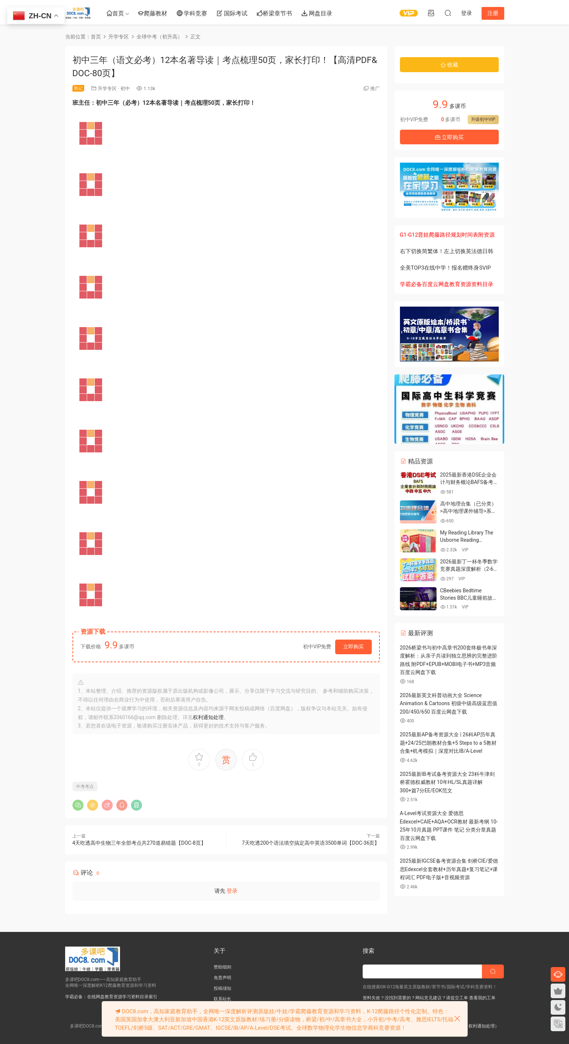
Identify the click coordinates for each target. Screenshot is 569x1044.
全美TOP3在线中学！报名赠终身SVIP (445, 267)
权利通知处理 (208, 717)
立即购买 (353, 646)
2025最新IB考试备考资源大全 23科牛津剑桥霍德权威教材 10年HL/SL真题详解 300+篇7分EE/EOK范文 (447, 782)
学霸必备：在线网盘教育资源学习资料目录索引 (111, 996)
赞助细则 (222, 967)
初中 (125, 88)
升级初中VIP (483, 119)
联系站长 (222, 999)
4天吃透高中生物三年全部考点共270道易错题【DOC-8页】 (139, 843)
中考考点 (85, 786)
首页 (115, 14)
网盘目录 (317, 14)
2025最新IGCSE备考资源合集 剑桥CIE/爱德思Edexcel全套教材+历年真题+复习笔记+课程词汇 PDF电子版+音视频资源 (449, 869)
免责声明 (222, 977)
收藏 (449, 65)
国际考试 (232, 14)
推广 (375, 88)
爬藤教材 (152, 14)
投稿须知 (222, 988)
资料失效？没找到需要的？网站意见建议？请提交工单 (415, 997)
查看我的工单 (481, 997)
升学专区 (107, 88)
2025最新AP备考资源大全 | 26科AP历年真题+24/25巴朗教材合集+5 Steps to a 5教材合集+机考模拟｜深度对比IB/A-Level (448, 743)
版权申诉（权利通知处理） (472, 1026)
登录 (232, 891)
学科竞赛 (192, 14)
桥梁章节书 (274, 14)
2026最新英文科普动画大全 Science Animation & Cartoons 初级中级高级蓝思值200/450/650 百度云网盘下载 (448, 703)
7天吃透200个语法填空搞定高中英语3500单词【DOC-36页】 (310, 843)
